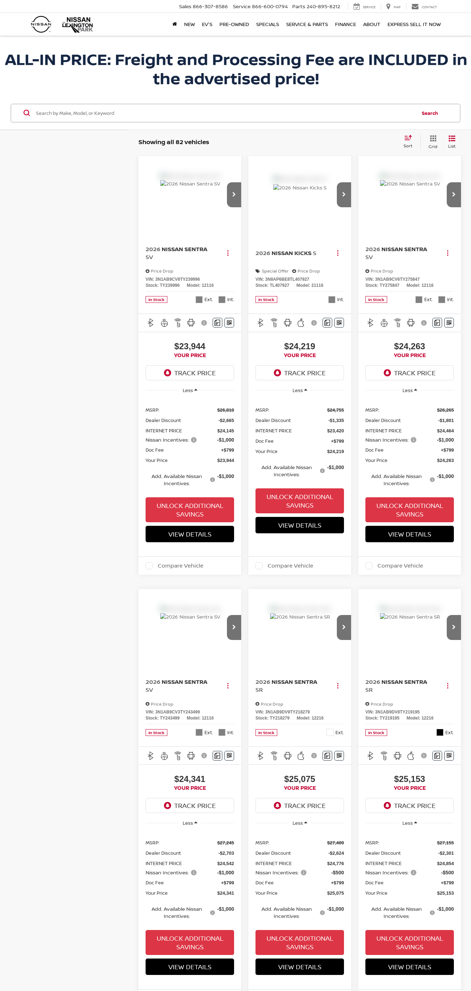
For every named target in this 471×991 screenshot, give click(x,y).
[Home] (175, 24)
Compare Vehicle (180, 563)
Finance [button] (345, 24)
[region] (190, 443)
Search (430, 110)
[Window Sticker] (229, 320)
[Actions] (228, 250)
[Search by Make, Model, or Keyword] (225, 110)
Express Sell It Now (414, 24)
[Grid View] (431, 139)
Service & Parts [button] (307, 24)
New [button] (189, 24)
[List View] (452, 139)
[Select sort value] (410, 139)
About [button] (371, 24)
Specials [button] (267, 24)
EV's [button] (207, 24)
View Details (190, 531)
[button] (234, 192)
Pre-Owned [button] (234, 24)
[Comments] (217, 320)
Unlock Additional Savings (190, 507)
